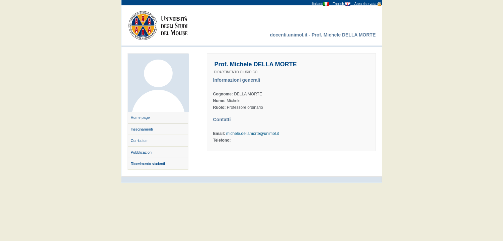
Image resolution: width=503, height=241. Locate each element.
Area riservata (365, 4)
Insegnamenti (142, 129)
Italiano (317, 4)
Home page (140, 117)
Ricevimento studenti (148, 164)
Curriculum (140, 141)
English (339, 4)
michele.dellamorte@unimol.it (252, 133)
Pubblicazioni (142, 152)
